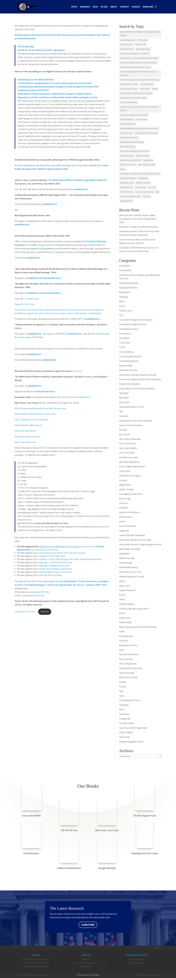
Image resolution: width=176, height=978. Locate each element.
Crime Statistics (126, 351)
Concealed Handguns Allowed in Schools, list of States (138, 63)
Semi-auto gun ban (128, 663)
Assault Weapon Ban (129, 283)
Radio (122, 631)
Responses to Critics (143, 183)
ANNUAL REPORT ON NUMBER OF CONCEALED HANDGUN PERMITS (140, 34)
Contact (124, 6)
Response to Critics (128, 645)
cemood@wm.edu (136, 963)
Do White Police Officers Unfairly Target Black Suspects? (77, 180)
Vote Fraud (124, 736)
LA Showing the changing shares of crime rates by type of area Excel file (54, 83)
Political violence (127, 604)
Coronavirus (125, 333)
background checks (128, 287)
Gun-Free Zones (141, 119)
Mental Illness (148, 160)
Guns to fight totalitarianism (132, 466)
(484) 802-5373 (86, 966)
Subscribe (148, 6)
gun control (124, 434)
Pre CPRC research (126, 44)
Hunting (123, 480)
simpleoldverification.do (33, 595)
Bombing (123, 296)
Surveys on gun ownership (144, 192)
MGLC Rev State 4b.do (25, 430)
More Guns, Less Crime (128, 165)
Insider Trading (126, 489)
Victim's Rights (126, 732)
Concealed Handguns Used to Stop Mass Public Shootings (139, 80)
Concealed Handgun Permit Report (135, 319)
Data (95, 6)
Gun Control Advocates (130, 439)
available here (22, 224)
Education (123, 393)
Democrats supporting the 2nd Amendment (140, 379)
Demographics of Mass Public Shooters (133, 98)
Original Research (127, 590)
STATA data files (26, 46)
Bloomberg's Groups (143, 49)
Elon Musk (124, 397)
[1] (37, 245)
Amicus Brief (125, 270)
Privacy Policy (94, 975)
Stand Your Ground (126, 192)
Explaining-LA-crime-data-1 (26, 611)
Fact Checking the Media (128, 102)
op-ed (122, 581)
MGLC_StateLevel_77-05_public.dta (31, 419)
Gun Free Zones (126, 452)
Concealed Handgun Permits (132, 324)
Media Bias (124, 553)
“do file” (22, 337)
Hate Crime (124, 471)
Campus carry (125, 310)
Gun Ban (123, 429)
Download (45, 611)
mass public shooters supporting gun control (140, 544)
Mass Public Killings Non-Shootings (132, 142)
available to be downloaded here (44, 292)
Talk (121, 691)
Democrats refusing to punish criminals (137, 374)
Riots (121, 649)
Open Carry (124, 585)
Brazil (121, 306)
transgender (125, 718)
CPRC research (142, 40)
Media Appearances (127, 156)
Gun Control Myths (128, 448)
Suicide (122, 682)
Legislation (124, 530)
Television (124, 704)
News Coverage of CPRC (146, 165)
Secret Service (126, 659)
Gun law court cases (128, 457)
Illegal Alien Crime (126, 133)
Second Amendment (129, 654)
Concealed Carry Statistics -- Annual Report (134, 53)
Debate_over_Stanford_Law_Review (55, 568)
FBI (120, 411)
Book (121, 301)
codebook (100, 333)
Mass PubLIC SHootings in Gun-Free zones (134, 151)
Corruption (124, 338)
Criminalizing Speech (129, 361)
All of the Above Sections (50, 575)
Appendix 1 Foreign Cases (27, 298)
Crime (122, 347)
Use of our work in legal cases (133, 727)
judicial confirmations (129, 512)
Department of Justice (129, 383)
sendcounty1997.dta (39, 592)
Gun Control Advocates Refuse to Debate (134, 115)
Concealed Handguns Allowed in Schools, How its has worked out (138, 73)
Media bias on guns (142, 156)
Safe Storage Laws (126, 187)
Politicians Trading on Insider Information (138, 226)
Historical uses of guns (129, 475)
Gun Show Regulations (127, 124)
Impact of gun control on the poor (146, 133)
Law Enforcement (127, 526)
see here (76, 371)
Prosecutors (125, 617)
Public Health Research (128, 178)
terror (122, 709)
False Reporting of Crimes (131, 406)
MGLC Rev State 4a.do (25, 442)
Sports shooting (126, 672)
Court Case (124, 342)
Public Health (125, 622)
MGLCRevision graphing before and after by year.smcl (40, 408)
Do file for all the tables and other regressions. (41, 50)
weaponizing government (131, 741)
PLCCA (122, 594)
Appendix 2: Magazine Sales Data (54, 565)
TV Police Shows (126, 723)
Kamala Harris (125, 516)
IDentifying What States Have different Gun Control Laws (139, 128)
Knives (122, 521)
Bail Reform (124, 292)
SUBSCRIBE (87, 924)
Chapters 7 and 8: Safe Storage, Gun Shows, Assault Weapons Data (69, 559)
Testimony (146, 196)
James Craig (124, 498)
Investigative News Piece (131, 494)
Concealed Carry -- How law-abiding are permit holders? (139, 58)
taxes (121, 695)
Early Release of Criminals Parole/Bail (136, 388)
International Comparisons (129, 137)
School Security (140, 187)
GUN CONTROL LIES (127, 119)
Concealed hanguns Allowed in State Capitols (135, 67)
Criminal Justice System (130, 356)
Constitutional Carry (147, 84)
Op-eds (104, 6)
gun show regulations (129, 461)
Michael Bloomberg (128, 567)
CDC (121, 315)
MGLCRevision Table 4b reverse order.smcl (35, 413)
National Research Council (131, 576)
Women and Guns (126, 201)
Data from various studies (129, 89)
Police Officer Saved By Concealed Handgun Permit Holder (140, 174)
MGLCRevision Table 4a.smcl (28, 425)
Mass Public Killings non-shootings (135, 539)
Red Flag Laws (143, 178)
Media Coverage (127, 558)
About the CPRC (140, 44)
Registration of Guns (127, 183)
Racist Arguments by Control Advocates (138, 626)
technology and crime (129, 700)
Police (122, 599)
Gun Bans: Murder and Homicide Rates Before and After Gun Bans (139, 108)
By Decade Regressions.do (27, 436)
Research (85, 6)
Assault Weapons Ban (127, 40)
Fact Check (124, 402)
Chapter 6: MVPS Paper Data (51, 556)
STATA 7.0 (43, 447)
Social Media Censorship (130, 668)
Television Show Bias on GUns (130, 196)
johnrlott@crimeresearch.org (86, 963)
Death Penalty (145, 89)
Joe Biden (123, 507)
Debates (155, 89)
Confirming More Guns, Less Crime (55, 572)
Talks (157, 192)
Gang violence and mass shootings (135, 420)
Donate (136, 6)
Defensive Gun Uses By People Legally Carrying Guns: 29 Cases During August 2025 (137, 219)
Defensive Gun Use (128, 370)
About (113, 6)
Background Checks (127, 49)
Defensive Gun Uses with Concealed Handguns (136, 93)
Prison (122, 613)
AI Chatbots (124, 265)
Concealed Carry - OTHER (129, 84)
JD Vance (123, 503)
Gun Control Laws (127, 443)
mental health (125, 562)
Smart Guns (152, 187)
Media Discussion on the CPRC (130, 160)
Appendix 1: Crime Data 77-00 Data (55, 562)
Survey (122, 686)
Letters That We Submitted (132, 535)
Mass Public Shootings (127, 147)
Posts (74, 6)
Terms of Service (82, 975)
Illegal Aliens (125, 484)
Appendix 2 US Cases (25, 304)
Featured (123, 416)
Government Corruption (130, 425)
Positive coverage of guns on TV (134, 608)
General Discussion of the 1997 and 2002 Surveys (61, 552)
